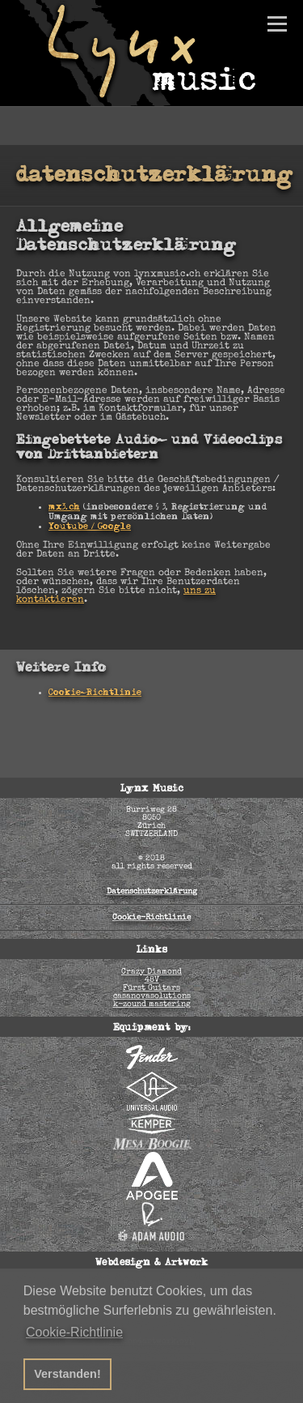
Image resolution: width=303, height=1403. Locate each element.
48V (152, 980)
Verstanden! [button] (67, 1373)
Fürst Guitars (151, 988)
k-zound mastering (152, 1004)
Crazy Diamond (151, 972)
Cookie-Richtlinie (94, 693)
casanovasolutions (152, 996)
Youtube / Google (89, 527)
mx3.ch (64, 508)
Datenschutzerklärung (152, 892)
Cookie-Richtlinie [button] (74, 1332)
